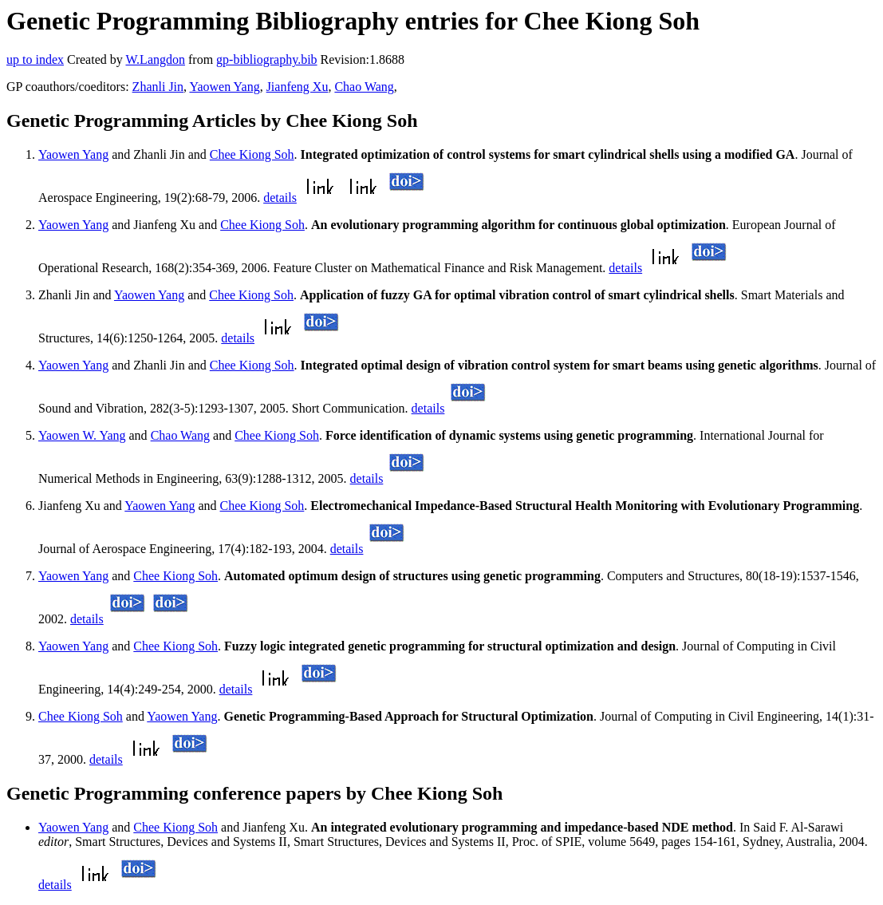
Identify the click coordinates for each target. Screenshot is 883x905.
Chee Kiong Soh (252, 154)
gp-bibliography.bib (266, 59)
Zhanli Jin (157, 86)
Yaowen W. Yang (82, 435)
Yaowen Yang (224, 86)
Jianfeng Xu (297, 86)
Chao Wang (363, 86)
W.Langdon (155, 59)
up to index (35, 59)
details (280, 197)
